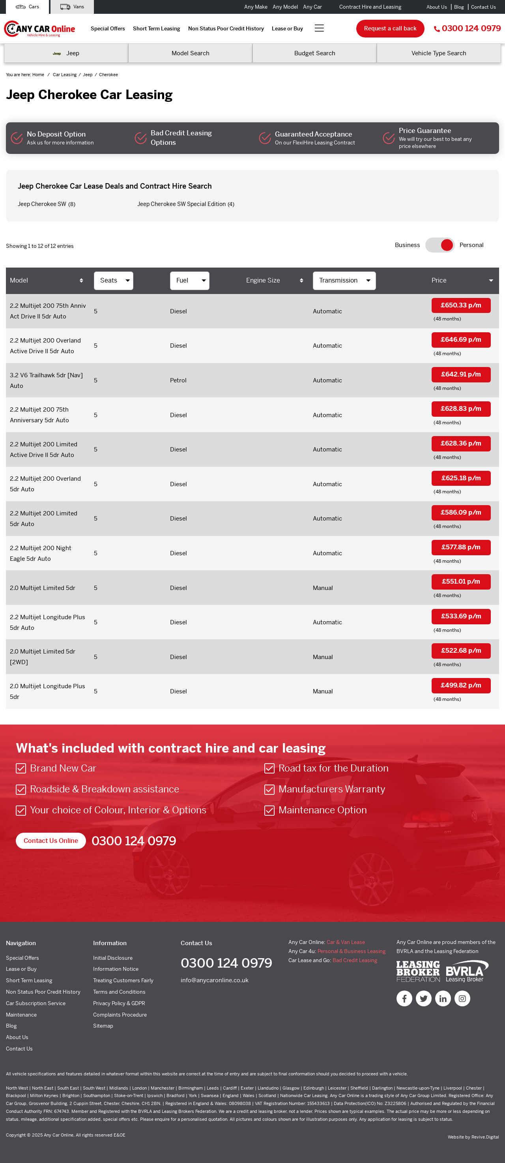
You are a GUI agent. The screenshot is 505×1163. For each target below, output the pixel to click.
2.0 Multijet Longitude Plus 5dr (47, 691)
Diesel (178, 311)
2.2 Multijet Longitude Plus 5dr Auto (47, 622)
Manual (323, 588)
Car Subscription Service (35, 1003)
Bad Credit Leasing (355, 960)
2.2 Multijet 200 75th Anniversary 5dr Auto (39, 415)
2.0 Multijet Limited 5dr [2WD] (42, 657)
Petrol (178, 380)
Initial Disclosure (113, 958)
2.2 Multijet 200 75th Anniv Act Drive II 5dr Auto (48, 311)
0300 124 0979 (467, 29)
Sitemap (103, 1026)
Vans (72, 7)
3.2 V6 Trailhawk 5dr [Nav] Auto (46, 380)
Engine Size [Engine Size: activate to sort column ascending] (263, 280)
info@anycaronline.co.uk (215, 980)
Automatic (327, 311)
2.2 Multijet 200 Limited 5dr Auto (43, 518)
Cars (27, 7)
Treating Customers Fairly (123, 980)
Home (38, 74)
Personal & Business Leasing (351, 951)
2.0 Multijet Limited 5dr (42, 588)
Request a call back (390, 28)
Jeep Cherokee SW (42, 204)
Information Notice (115, 969)
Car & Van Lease (346, 942)
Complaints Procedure (120, 1014)
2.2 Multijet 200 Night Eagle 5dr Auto (40, 553)
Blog (459, 7)
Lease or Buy (287, 28)
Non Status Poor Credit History (226, 28)
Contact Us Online (51, 841)
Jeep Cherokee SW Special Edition (181, 204)
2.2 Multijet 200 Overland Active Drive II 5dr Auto (45, 346)
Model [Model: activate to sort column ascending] (19, 280)
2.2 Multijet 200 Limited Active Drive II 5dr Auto (43, 449)
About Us (436, 7)
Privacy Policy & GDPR (119, 1003)
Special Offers (108, 28)
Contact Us (483, 7)
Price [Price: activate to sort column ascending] (439, 280)
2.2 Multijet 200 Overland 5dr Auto (45, 484)
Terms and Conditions (119, 992)
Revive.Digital (485, 1137)
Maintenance (21, 1014)
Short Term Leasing (156, 28)
